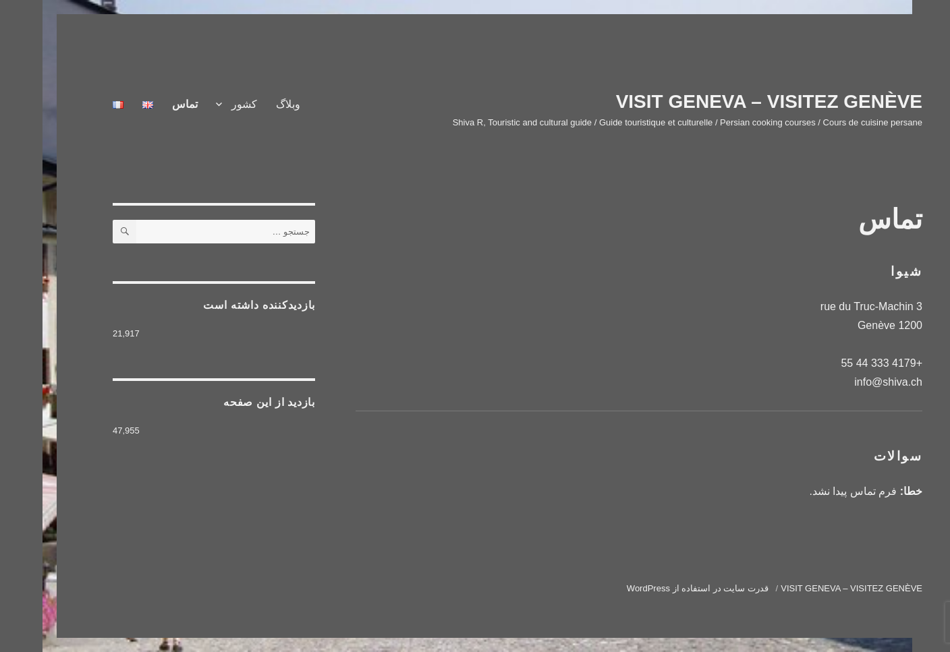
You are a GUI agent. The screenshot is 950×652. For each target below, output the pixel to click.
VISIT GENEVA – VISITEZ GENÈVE (727, 101)
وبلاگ (245, 104)
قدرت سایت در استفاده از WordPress (655, 588)
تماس (142, 104)
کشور (202, 104)
